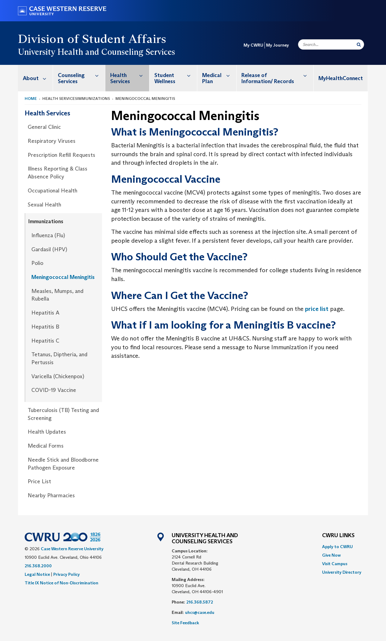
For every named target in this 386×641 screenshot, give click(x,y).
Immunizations (45, 221)
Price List (39, 481)
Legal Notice (37, 574)
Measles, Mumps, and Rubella (57, 295)
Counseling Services (81, 75)
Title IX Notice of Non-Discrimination (61, 583)
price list (316, 308)
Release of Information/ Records (277, 75)
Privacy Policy (66, 574)
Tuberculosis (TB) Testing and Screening (63, 414)
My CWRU (253, 45)
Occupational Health (52, 190)
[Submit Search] (359, 44)
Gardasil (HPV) (49, 249)
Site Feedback (185, 622)
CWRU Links (338, 536)
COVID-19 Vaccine (53, 390)
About (38, 78)
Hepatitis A (45, 312)
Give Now (331, 555)
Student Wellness (175, 75)
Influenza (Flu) (48, 235)
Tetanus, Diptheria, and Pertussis (59, 358)
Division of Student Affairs (92, 38)
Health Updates (47, 431)
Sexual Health (44, 204)
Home (31, 98)
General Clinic (44, 127)
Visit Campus (334, 563)
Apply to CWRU (337, 546)
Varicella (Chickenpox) (57, 376)
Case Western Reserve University (72, 548)
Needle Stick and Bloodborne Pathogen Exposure (63, 463)
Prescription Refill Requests (61, 155)
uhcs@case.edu (199, 612)
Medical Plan (219, 75)
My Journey (277, 45)
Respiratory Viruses (51, 141)
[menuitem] (35, 78)
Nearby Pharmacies (51, 495)
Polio (37, 263)
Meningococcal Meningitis (63, 277)
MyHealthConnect (340, 78)
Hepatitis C (45, 340)
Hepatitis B (45, 326)
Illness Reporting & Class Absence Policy (57, 172)
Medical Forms (46, 445)
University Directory (341, 572)
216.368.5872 (199, 602)
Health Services (129, 75)
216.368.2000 (38, 566)
